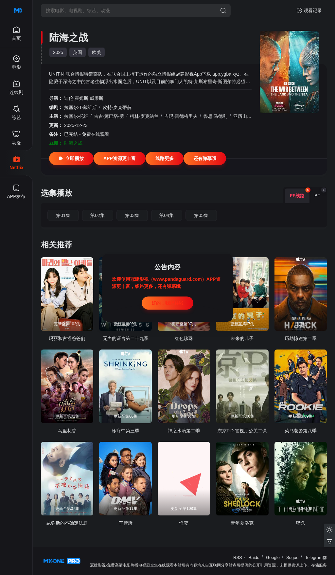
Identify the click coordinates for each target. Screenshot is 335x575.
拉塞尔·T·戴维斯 (80, 107)
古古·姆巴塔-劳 (109, 116)
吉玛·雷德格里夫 (181, 116)
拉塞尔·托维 (76, 116)
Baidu (254, 557)
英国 (77, 52)
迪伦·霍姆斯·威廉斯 (83, 98)
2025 (58, 52)
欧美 (96, 52)
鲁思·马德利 (215, 116)
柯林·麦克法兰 (144, 116)
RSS (237, 557)
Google (273, 557)
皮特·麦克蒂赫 (117, 107)
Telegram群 (316, 557)
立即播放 (71, 158)
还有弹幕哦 (204, 158)
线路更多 (164, 158)
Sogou (292, 557)
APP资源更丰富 (119, 158)
